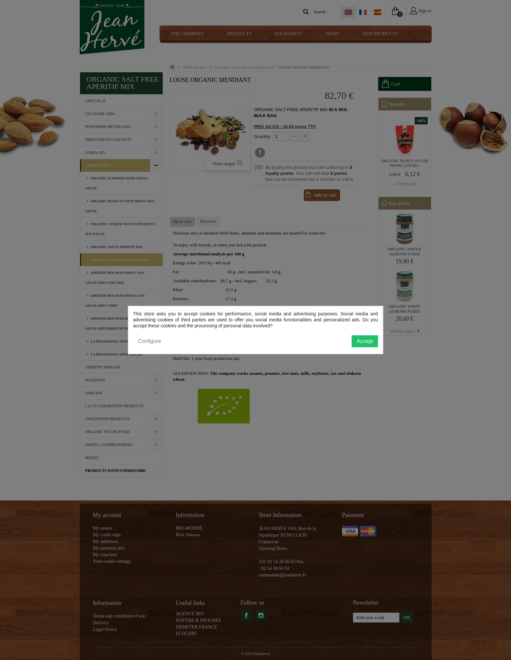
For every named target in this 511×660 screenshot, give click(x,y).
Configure (149, 341)
